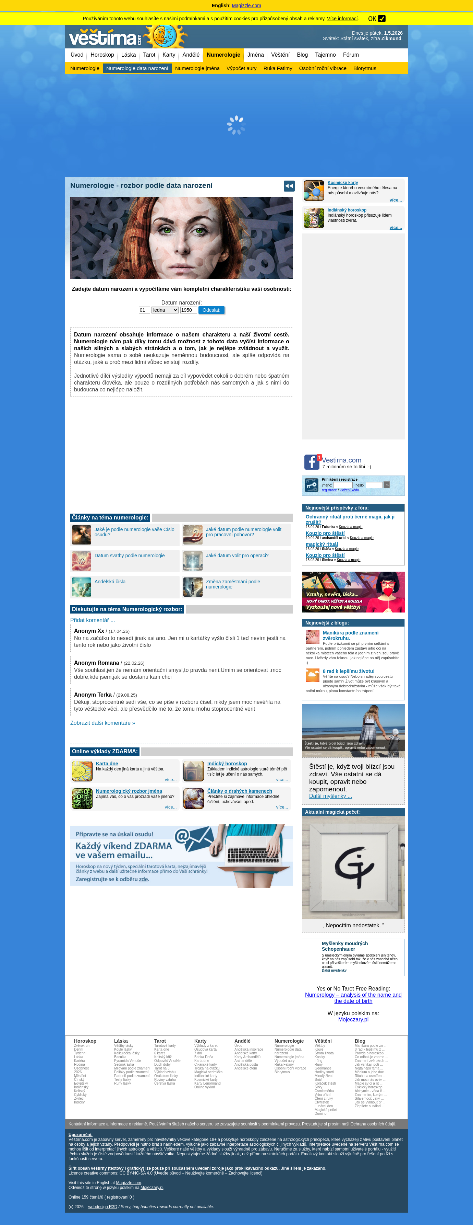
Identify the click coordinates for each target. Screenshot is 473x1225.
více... (396, 200)
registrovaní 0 (119, 1197)
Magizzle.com (246, 5)
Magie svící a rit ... (369, 1083)
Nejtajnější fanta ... (369, 1068)
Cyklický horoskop (369, 1087)
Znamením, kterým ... (371, 1095)
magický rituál (322, 544)
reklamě (139, 1124)
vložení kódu (349, 490)
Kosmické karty (343, 182)
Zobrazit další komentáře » (102, 723)
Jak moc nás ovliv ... (370, 1079)
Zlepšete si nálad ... (370, 1106)
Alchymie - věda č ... (370, 1091)
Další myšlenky (334, 970)
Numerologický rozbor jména (129, 791)
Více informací (342, 18)
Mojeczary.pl (353, 1019)
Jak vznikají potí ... (369, 1064)
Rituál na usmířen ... (370, 1076)
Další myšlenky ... (330, 796)
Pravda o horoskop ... (371, 1053)
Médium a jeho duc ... (371, 1072)
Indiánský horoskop (347, 210)
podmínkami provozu (281, 1124)
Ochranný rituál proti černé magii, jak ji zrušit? (350, 519)
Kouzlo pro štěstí (325, 533)
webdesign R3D (102, 1206)
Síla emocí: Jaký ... (369, 1098)
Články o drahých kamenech (239, 791)
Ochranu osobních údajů (372, 1124)
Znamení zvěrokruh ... (371, 1061)
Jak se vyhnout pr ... (370, 1102)
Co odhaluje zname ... (371, 1057)
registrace (329, 490)
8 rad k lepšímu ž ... (370, 1049)
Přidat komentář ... (92, 620)
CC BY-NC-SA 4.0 (136, 1173)
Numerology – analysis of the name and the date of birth (353, 998)
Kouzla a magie (351, 527)
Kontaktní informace (87, 1124)
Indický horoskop (227, 763)
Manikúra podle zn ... (371, 1045)
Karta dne (107, 763)
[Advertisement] (236, 125)
